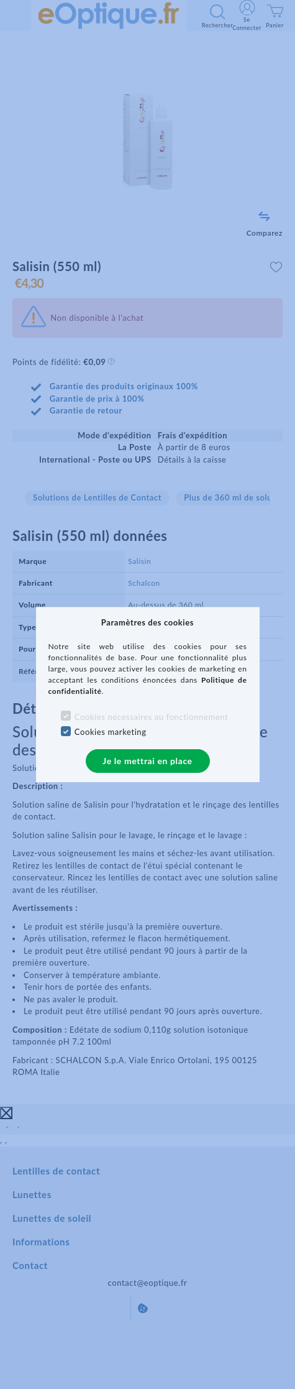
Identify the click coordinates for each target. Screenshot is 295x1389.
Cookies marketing (111, 732)
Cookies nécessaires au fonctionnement (151, 717)
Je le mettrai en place (147, 760)
